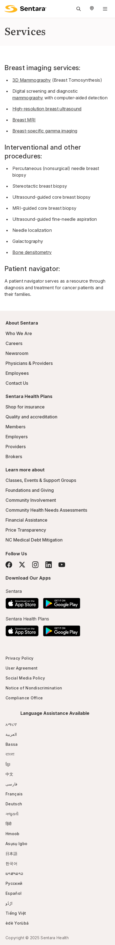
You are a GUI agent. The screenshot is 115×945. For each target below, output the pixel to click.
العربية (11, 734)
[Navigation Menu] (105, 8)
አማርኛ (11, 724)
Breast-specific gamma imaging (44, 131)
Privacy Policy (19, 658)
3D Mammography (31, 80)
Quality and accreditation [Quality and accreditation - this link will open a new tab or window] (31, 417)
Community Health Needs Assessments (46, 510)
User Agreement (22, 668)
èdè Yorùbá (17, 923)
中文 (10, 774)
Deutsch (14, 803)
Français (14, 794)
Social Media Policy (25, 678)
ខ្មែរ (8, 764)
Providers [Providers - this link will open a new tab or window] (16, 446)
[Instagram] (35, 564)
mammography (27, 97)
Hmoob (13, 833)
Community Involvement (31, 500)
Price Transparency (26, 530)
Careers (14, 343)
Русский (14, 883)
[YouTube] (61, 564)
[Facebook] (9, 564)
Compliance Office (24, 698)
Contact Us (17, 383)
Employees (17, 373)
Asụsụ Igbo (16, 843)
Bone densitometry (32, 252)
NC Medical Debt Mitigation (34, 540)
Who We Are (19, 333)
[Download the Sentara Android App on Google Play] (61, 601)
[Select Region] (91, 8)
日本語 (11, 853)
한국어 (11, 863)
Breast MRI (24, 120)
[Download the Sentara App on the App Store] (22, 601)
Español (14, 893)
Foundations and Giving (30, 490)
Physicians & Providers (29, 363)
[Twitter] (22, 564)
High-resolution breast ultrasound (47, 109)
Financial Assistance (26, 520)
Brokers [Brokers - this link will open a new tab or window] (14, 456)
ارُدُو (9, 903)
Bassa (12, 744)
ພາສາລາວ (14, 873)
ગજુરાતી (12, 813)
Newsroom (17, 353)
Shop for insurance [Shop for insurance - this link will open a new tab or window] (25, 407)
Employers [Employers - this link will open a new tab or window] (17, 436)
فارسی (12, 784)
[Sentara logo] (25, 8)
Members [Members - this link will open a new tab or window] (15, 426)
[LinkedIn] (48, 564)
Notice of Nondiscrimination (34, 688)
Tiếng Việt (16, 913)
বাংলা (10, 754)
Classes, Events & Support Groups (41, 480)
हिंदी (9, 823)
